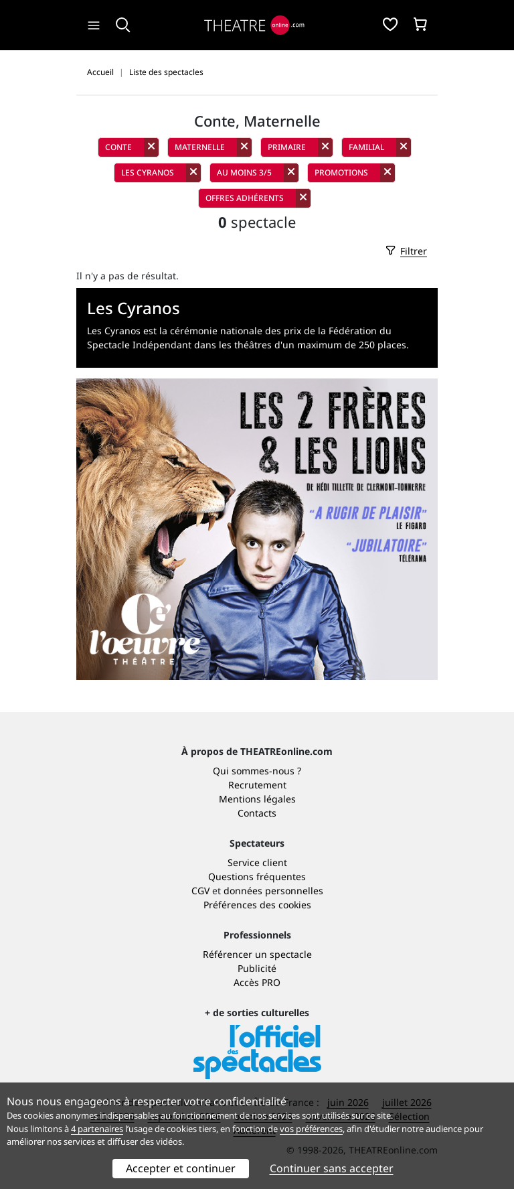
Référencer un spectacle (257, 954)
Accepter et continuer (181, 1168)
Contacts (257, 813)
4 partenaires (97, 1129)
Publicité (257, 968)
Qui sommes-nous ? (257, 770)
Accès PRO (257, 982)
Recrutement (257, 784)
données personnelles (273, 890)
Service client (257, 862)
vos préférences (311, 1129)
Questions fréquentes (257, 876)
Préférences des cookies (257, 904)
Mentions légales (257, 798)
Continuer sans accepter (332, 1168)
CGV (200, 890)
